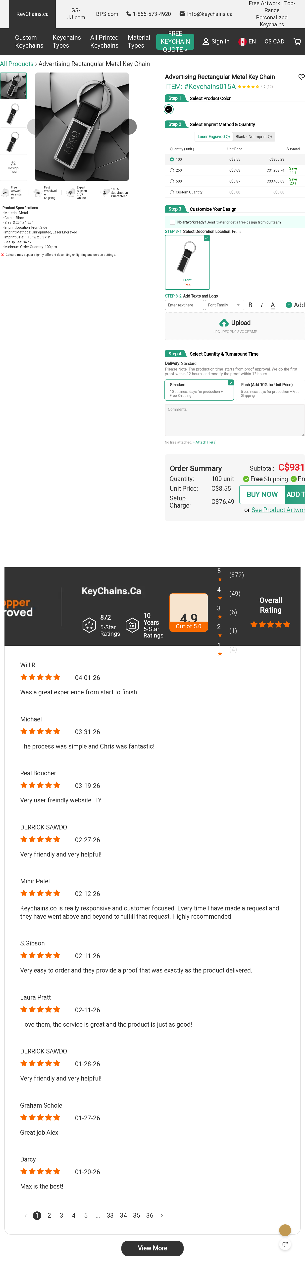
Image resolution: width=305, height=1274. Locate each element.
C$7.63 (234, 170)
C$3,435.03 (275, 181)
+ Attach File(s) (204, 442)
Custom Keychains (29, 41)
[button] (129, 127)
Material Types (139, 41)
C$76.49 (222, 501)
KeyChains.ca (32, 14)
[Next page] (162, 1216)
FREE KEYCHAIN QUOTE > (175, 41)
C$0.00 (234, 192)
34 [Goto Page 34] (123, 1215)
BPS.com (107, 14)
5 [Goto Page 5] (86, 1215)
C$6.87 (234, 181)
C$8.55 (234, 159)
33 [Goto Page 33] (110, 1215)
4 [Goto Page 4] (73, 1215)
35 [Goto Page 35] (136, 1215)
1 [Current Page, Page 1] (37, 1215)
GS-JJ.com (76, 13)
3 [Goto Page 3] (61, 1215)
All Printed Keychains (104, 41)
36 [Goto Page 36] (149, 1215)
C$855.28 (276, 159)
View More (152, 1248)
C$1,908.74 (275, 170)
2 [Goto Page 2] (49, 1215)
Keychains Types (67, 41)
